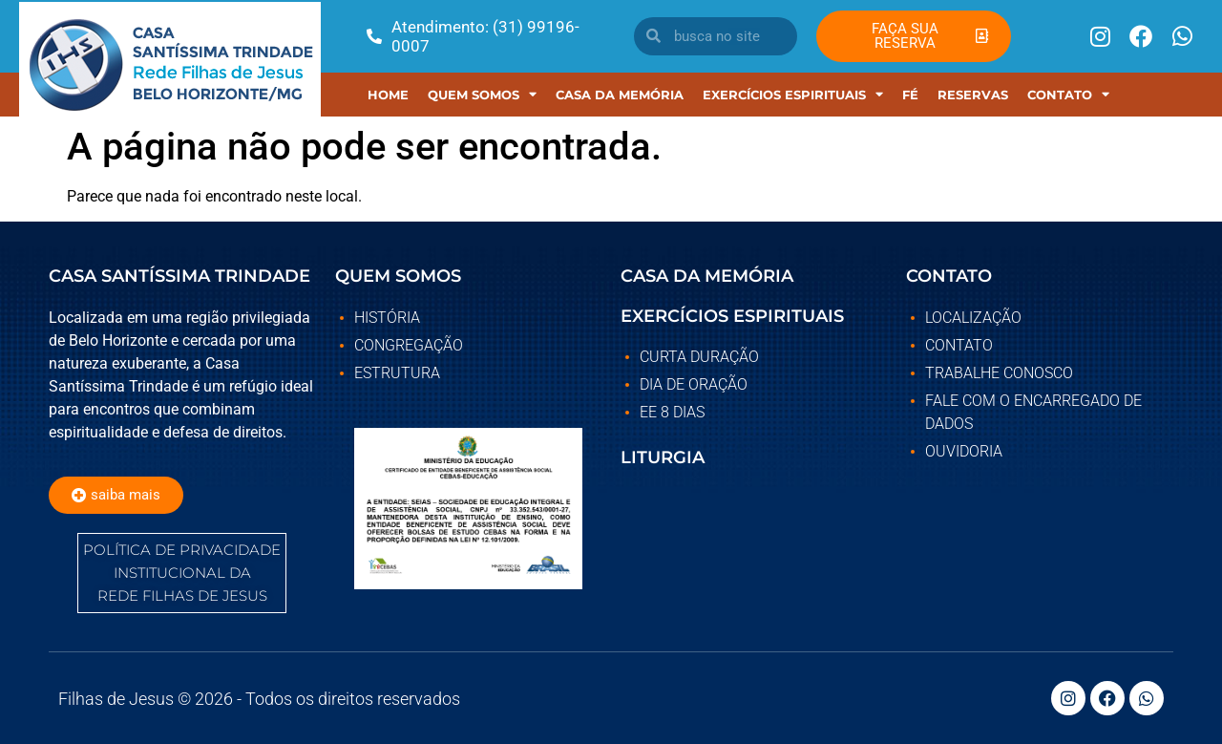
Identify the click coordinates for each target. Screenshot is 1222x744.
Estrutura (397, 373)
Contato (1068, 94)
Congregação (408, 345)
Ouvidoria (963, 451)
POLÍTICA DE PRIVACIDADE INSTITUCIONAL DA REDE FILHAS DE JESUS (182, 573)
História (387, 317)
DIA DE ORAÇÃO (694, 384)
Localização (973, 317)
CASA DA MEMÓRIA (707, 276)
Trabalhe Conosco (999, 373)
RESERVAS (973, 94)
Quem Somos (482, 94)
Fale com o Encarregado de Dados (1033, 412)
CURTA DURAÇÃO (699, 357)
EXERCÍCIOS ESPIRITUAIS (793, 94)
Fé (910, 94)
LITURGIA (663, 457)
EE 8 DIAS (672, 412)
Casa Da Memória (620, 94)
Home (388, 94)
